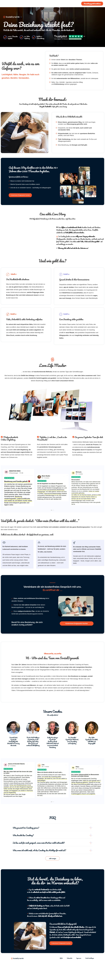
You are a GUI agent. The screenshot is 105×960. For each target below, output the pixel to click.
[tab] (51, 510)
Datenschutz (69, 958)
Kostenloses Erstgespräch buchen (20, 195)
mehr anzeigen (52, 858)
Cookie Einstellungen (89, 958)
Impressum (78, 958)
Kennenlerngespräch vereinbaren (92, 3)
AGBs (61, 958)
